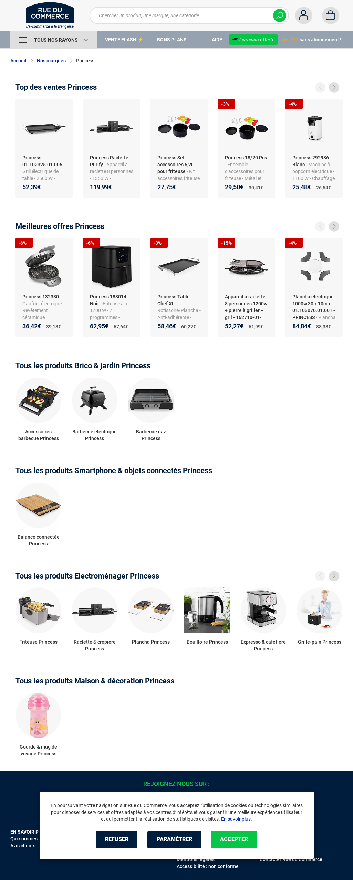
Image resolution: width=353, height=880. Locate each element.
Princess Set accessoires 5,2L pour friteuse (175, 164)
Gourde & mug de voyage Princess (38, 750)
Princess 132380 (40, 296)
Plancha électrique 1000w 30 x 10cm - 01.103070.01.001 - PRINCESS (313, 307)
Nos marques (51, 60)
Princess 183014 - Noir (109, 300)
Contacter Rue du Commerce (291, 859)
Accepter (235, 839)
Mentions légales (196, 859)
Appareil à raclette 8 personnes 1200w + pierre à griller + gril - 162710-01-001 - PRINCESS (246, 310)
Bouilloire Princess (207, 642)
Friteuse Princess (38, 642)
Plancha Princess (151, 642)
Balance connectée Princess (39, 540)
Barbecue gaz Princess (151, 435)
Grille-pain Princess (319, 642)
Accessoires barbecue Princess (38, 435)
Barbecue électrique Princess (94, 435)
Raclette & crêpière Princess (95, 645)
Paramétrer (174, 839)
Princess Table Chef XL (173, 300)
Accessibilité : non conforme (208, 866)
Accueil (18, 60)
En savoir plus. (236, 819)
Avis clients (22, 845)
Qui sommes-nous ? (31, 838)
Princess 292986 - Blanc (312, 161)
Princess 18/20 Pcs (246, 157)
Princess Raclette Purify (109, 161)
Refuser (116, 839)
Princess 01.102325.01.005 (42, 161)
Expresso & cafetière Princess (263, 645)
